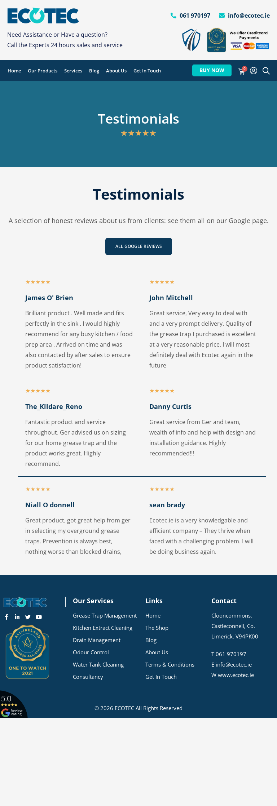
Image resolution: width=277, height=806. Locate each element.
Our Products (42, 70)
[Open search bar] (266, 70)
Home (14, 70)
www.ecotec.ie (236, 674)
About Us (116, 70)
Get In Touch (147, 70)
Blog (94, 70)
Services (73, 70)
